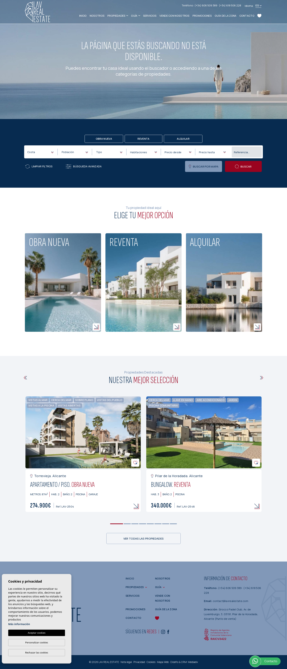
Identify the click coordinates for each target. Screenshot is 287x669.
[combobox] (40, 151)
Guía (134, 15)
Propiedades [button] (116, 15)
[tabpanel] (83, 454)
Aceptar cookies (36, 632)
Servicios (150, 15)
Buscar (243, 166)
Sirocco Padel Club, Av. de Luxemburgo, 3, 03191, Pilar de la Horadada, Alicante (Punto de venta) (231, 614)
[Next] (261, 378)
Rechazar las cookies (36, 652)
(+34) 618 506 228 (230, 5)
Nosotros (97, 15)
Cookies (151, 662)
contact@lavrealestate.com (230, 601)
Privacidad (139, 662)
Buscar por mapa (204, 166)
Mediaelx (193, 662)
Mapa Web (163, 662)
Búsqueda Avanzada (84, 166)
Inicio (83, 15)
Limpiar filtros (39, 166)
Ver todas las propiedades (143, 538)
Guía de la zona (225, 15)
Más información (19, 624)
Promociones (202, 15)
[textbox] (41, 152)
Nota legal (126, 662)
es (257, 5)
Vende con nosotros (174, 15)
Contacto (246, 15)
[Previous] (25, 378)
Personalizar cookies (36, 642)
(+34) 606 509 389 (206, 5)
